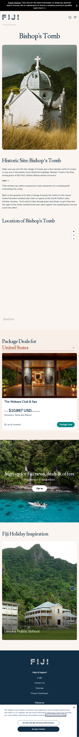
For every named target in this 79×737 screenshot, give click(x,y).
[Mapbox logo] (8, 319)
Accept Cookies (38, 729)
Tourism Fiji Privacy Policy (56, 715)
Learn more (38, 8)
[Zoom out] (74, 235)
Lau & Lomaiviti (10, 25)
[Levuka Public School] (39, 591)
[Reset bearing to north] (74, 239)
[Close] (74, 707)
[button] (10, 17)
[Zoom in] (74, 231)
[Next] (73, 589)
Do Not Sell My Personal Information (38, 723)
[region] (39, 275)
